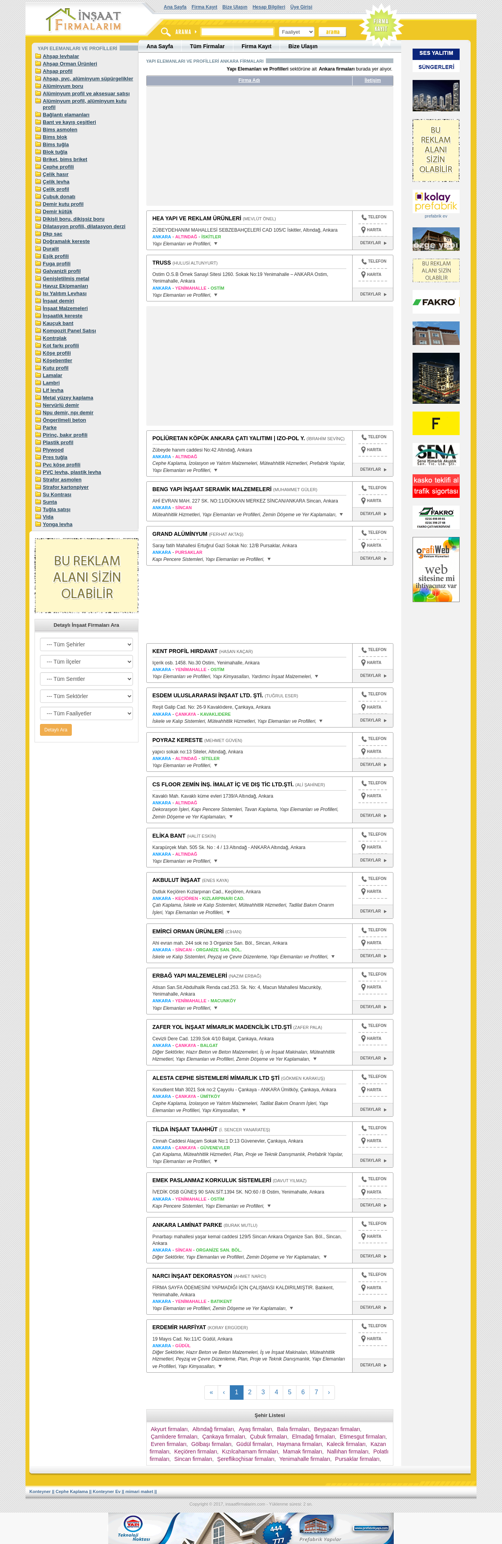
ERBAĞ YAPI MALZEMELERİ (190, 975)
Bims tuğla (56, 144)
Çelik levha (56, 182)
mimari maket (139, 1491)
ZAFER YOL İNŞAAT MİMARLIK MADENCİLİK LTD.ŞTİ (222, 1027)
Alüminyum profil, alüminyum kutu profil (85, 104)
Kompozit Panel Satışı (69, 331)
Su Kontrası (57, 494)
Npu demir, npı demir (68, 412)
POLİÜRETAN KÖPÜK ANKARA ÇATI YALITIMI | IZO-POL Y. (229, 438)
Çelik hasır (56, 174)
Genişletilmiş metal (66, 278)
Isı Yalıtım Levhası (65, 293)
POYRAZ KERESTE (178, 740)
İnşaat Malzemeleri (65, 308)
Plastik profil (58, 442)
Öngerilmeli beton (64, 420)
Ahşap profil (58, 71)
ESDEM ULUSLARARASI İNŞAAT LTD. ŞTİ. (208, 695)
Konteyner (40, 1491)
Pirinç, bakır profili (65, 435)
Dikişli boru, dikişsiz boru (73, 219)
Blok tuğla (55, 152)
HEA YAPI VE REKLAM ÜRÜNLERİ (197, 218)
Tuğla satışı (57, 509)
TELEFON (374, 217)
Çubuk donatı (59, 197)
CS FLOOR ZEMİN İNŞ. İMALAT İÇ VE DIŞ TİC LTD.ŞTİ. (223, 784)
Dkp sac (52, 234)
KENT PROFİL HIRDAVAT (185, 651)
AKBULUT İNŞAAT (177, 880)
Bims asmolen (60, 129)
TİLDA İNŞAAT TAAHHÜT (185, 1129)
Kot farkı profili (61, 345)
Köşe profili (57, 353)
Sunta (50, 502)
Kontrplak (55, 338)
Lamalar (52, 375)
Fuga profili (57, 264)
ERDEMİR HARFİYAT (179, 1327)
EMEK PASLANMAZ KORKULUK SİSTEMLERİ (212, 1180)
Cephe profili (58, 167)
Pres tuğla (55, 457)
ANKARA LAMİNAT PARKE (187, 1225)
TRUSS (162, 262)
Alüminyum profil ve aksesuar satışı (86, 93)
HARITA (374, 230)
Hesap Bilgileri (269, 7)
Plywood (53, 450)
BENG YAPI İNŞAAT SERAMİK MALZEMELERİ (212, 489)
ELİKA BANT (169, 836)
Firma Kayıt (204, 7)
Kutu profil (56, 368)
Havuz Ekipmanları (65, 286)
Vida (48, 517)
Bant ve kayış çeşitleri (69, 122)
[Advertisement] (220, 149)
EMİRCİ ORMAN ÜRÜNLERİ (188, 931)
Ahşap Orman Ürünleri (70, 64)
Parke (49, 427)
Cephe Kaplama (72, 1491)
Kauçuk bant (58, 323)
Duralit (51, 249)
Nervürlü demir (61, 405)
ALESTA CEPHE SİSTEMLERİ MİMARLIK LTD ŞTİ (216, 1078)
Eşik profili (56, 256)
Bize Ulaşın (234, 7)
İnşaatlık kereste (62, 316)
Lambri (51, 383)
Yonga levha (58, 524)
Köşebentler (57, 360)
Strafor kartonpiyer (66, 487)
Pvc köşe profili (61, 465)
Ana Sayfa (175, 7)
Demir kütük (57, 211)
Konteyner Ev (107, 1491)
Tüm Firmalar (207, 46)
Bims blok (55, 137)
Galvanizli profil (62, 271)
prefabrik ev (436, 216)
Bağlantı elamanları (66, 115)
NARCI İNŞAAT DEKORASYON (193, 1276)
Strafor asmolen (62, 480)
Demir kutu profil (63, 204)
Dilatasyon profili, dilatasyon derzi (84, 226)
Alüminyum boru (63, 86)
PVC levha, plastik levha (72, 472)
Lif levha (53, 390)
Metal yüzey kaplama (68, 398)
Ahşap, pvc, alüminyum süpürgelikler (88, 79)
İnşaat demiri (58, 301)
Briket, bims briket (65, 159)
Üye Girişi (301, 7)
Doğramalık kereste (66, 241)
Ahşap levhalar (61, 56)
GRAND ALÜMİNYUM (180, 534)
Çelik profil (56, 189)
